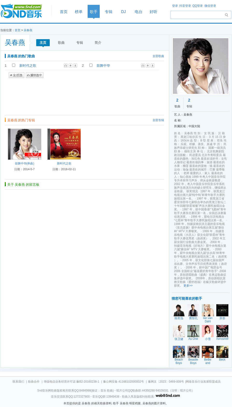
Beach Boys (179, 361)
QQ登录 (197, 5)
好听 (153, 12)
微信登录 (210, 5)
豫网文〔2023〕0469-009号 (166, 381)
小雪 (208, 339)
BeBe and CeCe (207, 363)
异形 (222, 318)
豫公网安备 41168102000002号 (123, 381)
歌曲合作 (34, 381)
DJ (123, 12)
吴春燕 (28, 30)
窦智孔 (193, 318)
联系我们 (18, 381)
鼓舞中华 (103, 65)
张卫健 (179, 339)
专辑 (108, 12)
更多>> (188, 285)
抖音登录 (185, 5)
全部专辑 (158, 120)
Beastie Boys (193, 361)
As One (193, 338)
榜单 (79, 12)
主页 (43, 42)
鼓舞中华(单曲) (24, 163)
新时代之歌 (27, 65)
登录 (175, 5)
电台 (138, 12)
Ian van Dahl (207, 319)
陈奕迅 (179, 318)
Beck (222, 359)
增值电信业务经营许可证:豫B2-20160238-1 (71, 381)
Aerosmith (222, 338)
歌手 (94, 12)
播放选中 (34, 75)
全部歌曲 (158, 56)
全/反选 (16, 75)
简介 (98, 42)
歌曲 (61, 42)
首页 (24, 11)
